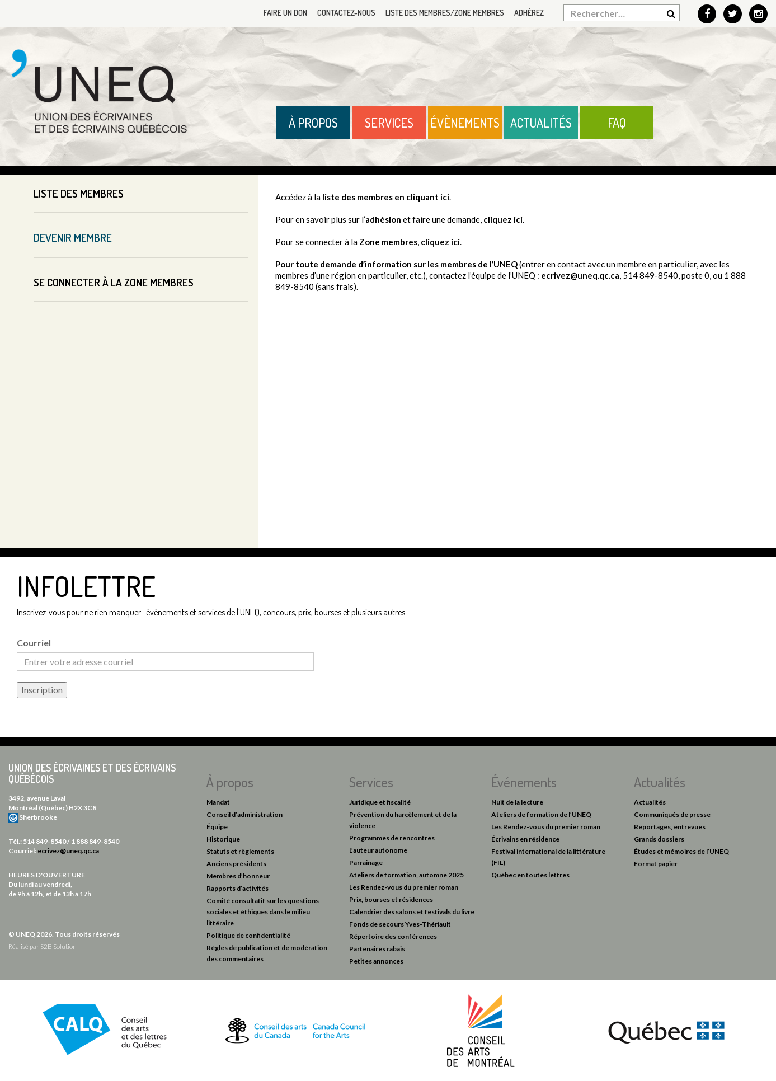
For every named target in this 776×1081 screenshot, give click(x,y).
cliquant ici (427, 197)
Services (389, 122)
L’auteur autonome (378, 850)
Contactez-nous (346, 12)
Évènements (465, 122)
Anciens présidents (236, 863)
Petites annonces (376, 961)
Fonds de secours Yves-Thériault (400, 924)
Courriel (34, 642)
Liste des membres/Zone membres (444, 12)
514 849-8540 (44, 841)
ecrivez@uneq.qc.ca (580, 275)
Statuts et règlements (240, 851)
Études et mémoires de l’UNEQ (681, 851)
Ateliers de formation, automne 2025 (406, 875)
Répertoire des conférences (393, 936)
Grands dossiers (659, 839)
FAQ (617, 122)
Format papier (656, 863)
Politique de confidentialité (248, 935)
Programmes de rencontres (392, 838)
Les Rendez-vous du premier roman (403, 887)
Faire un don (285, 12)
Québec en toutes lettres (530, 875)
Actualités (541, 122)
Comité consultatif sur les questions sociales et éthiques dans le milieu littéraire (262, 911)
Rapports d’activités (237, 888)
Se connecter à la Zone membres (114, 282)
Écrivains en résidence (525, 839)
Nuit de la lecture (517, 802)
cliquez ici (503, 219)
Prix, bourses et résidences (391, 899)
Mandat (218, 802)
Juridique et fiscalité (380, 802)
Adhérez (529, 12)
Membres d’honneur (238, 876)
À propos (313, 122)
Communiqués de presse (672, 814)
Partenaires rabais (377, 948)
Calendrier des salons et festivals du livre (411, 912)
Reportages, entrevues (670, 826)
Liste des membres (79, 193)
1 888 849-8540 (95, 841)
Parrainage (366, 862)
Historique (223, 839)
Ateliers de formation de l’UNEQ (541, 814)
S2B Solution (58, 946)
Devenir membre (73, 238)
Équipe (217, 826)
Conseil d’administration (244, 814)
